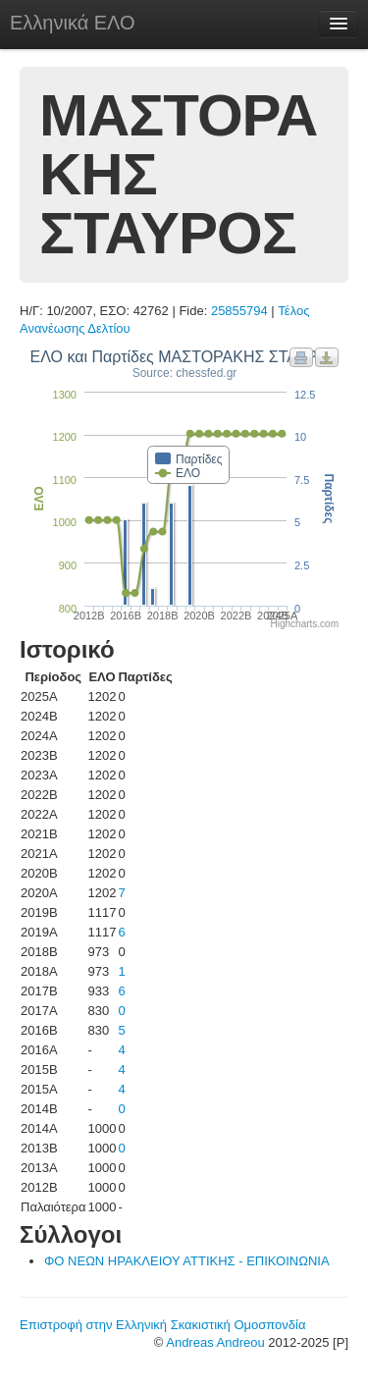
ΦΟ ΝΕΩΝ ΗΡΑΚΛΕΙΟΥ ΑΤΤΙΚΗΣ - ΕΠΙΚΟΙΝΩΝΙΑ (187, 1261)
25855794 (239, 310)
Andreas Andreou (215, 1342)
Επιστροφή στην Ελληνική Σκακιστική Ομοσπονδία (162, 1324)
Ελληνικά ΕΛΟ (72, 22)
